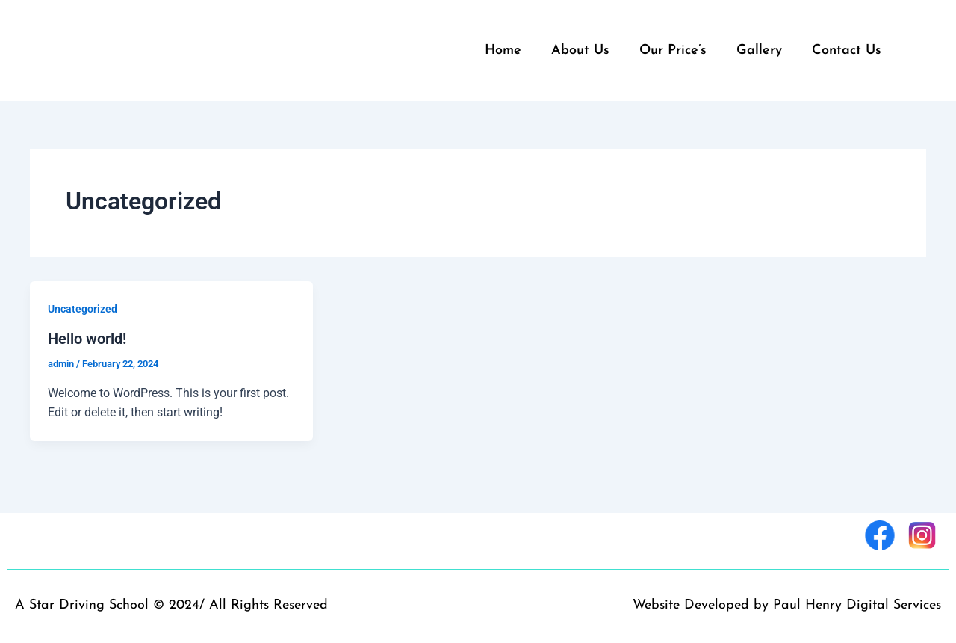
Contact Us (846, 50)
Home (503, 50)
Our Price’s (673, 50)
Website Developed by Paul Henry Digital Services (787, 604)
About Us (580, 50)
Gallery (759, 50)
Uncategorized (82, 309)
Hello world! (87, 338)
